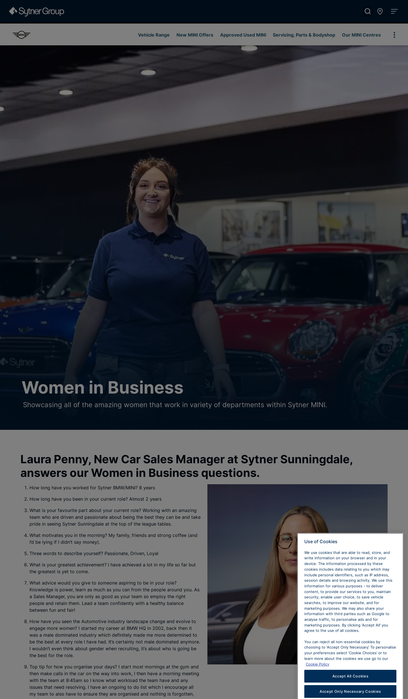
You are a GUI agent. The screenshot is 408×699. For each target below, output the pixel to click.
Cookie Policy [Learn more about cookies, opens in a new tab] (317, 672)
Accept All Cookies (350, 684)
